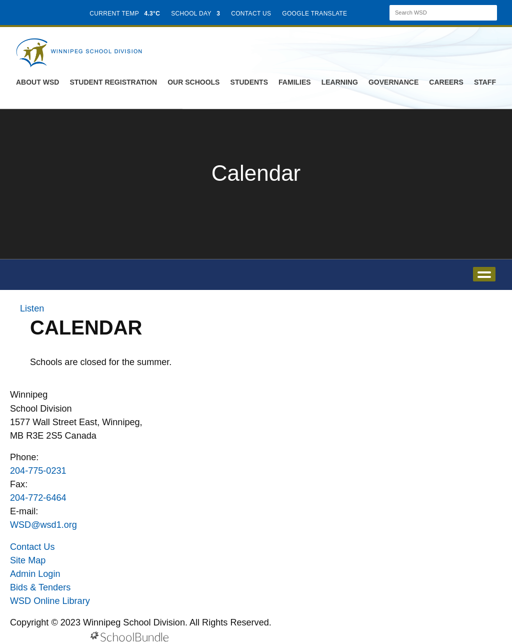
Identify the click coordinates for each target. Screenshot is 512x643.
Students (249, 82)
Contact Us (32, 547)
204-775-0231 (38, 471)
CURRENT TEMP (125, 13)
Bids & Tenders (40, 587)
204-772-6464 (38, 498)
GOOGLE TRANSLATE (315, 13)
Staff (485, 82)
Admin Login (35, 574)
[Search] (435, 13)
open (484, 274)
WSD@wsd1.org (43, 525)
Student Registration (113, 82)
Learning (340, 82)
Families (294, 82)
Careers (446, 82)
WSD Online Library (50, 601)
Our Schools (194, 82)
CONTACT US (251, 13)
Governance (393, 82)
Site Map (28, 560)
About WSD (37, 82)
